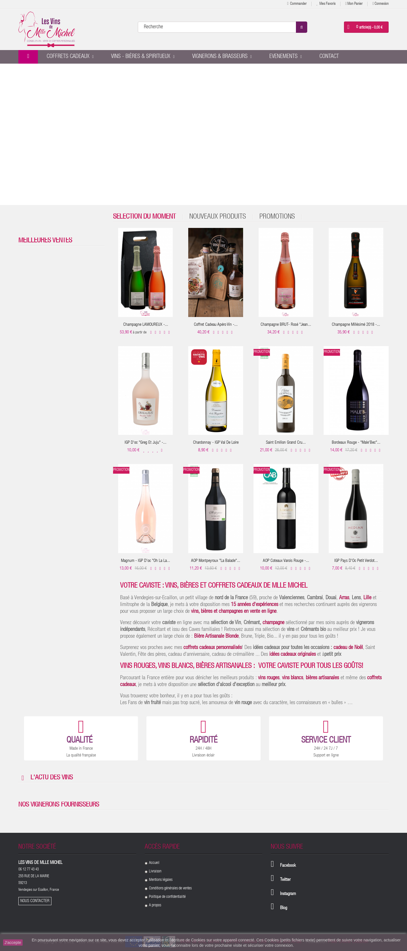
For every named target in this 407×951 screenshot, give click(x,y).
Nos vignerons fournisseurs (58, 805)
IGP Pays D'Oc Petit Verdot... (356, 561)
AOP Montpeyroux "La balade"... (215, 561)
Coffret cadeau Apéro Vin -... (216, 325)
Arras (344, 598)
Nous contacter (34, 901)
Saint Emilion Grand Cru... (286, 443)
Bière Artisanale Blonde (216, 636)
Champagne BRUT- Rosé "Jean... (286, 325)
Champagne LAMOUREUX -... (145, 325)
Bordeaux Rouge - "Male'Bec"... (356, 443)
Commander (297, 4)
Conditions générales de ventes (170, 888)
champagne (273, 623)
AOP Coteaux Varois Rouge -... (286, 561)
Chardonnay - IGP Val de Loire (216, 443)
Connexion (381, 4)
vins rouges (268, 678)
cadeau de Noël (348, 647)
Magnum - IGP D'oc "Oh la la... (145, 561)
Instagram (288, 894)
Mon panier (354, 4)
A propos (155, 905)
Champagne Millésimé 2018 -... (356, 325)
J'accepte (13, 942)
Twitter (285, 880)
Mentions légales (160, 880)
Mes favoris (326, 4)
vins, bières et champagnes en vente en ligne (233, 611)
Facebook (288, 866)
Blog (283, 908)
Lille (367, 598)
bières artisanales (322, 678)
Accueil (154, 863)
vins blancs (292, 678)
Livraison (155, 872)
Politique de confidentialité (167, 897)
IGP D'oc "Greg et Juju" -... (145, 443)
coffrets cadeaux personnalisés (212, 647)
